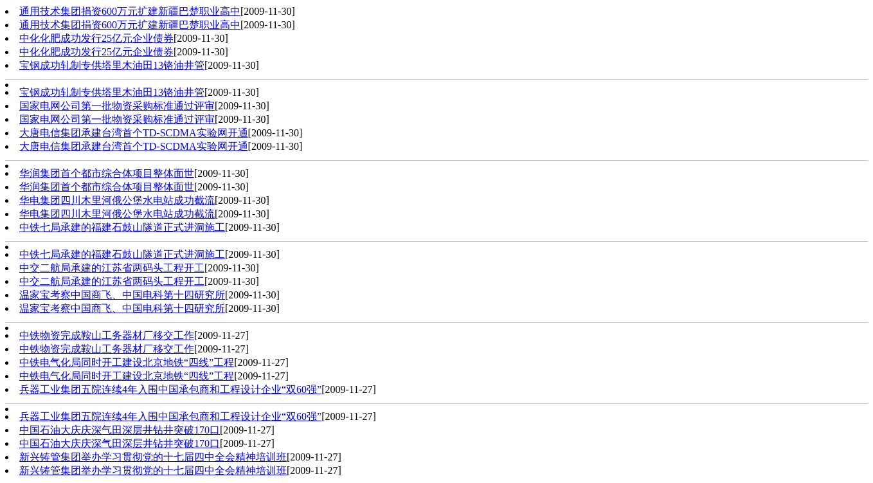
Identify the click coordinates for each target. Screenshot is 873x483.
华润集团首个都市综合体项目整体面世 (106, 173)
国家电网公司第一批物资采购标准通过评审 (117, 105)
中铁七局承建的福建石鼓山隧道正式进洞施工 (122, 227)
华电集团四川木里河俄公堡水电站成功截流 (117, 200)
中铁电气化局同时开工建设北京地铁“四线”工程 (126, 362)
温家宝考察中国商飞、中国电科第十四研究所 (122, 294)
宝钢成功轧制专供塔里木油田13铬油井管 (111, 65)
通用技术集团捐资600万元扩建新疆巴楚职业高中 (129, 11)
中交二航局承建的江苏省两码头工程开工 (111, 267)
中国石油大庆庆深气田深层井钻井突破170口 (119, 429)
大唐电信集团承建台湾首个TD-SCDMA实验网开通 (133, 132)
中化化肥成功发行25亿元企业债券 (96, 38)
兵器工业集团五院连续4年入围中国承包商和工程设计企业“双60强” (170, 389)
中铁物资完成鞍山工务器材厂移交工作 (106, 335)
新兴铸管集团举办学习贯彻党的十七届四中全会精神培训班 (153, 456)
